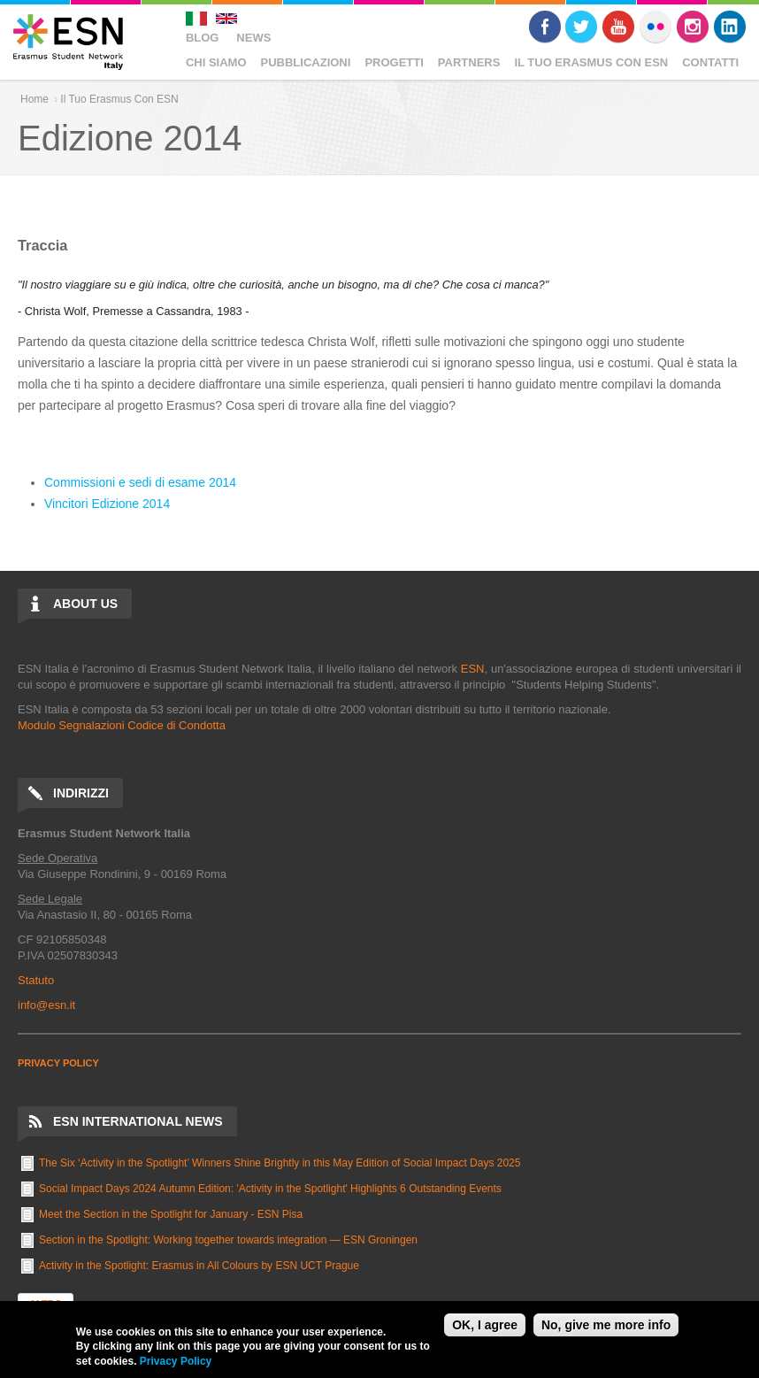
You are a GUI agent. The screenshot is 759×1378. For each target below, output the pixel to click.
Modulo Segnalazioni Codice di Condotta (122, 725)
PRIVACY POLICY (58, 1063)
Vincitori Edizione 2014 (107, 504)
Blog (202, 37)
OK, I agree (485, 1325)
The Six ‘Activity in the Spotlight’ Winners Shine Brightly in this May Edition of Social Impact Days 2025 (279, 1163)
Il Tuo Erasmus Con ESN (591, 62)
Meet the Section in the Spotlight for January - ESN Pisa (171, 1214)
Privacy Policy (175, 1361)
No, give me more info (606, 1325)
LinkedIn (730, 26)
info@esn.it (46, 1005)
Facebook (545, 26)
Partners (469, 62)
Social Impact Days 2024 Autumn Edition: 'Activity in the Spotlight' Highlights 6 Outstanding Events (270, 1188)
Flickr (655, 26)
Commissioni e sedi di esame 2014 (140, 482)
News (253, 37)
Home (34, 99)
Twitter (581, 26)
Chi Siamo (216, 62)
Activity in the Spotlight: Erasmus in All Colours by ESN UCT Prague (199, 1265)
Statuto (36, 980)
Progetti (393, 62)
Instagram (693, 26)
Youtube (618, 26)
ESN (473, 668)
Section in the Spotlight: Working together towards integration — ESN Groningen (228, 1240)
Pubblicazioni (306, 62)
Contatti (710, 62)
